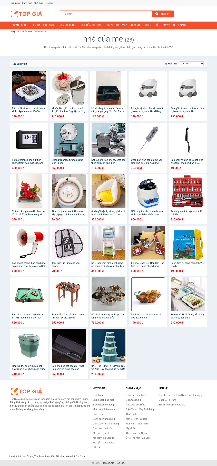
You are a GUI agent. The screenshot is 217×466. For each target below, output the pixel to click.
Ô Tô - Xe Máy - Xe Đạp (138, 437)
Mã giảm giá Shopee (103, 442)
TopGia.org (108, 463)
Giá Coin (80, 456)
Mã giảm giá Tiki (101, 433)
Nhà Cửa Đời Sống (91, 25)
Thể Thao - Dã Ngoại (136, 433)
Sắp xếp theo (170, 63)
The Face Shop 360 (44, 456)
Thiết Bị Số (151, 25)
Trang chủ (15, 3)
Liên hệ (49, 3)
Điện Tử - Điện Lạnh (42, 25)
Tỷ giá (30, 456)
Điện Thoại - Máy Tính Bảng (123, 25)
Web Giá (70, 456)
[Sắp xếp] (191, 63)
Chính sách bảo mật (103, 400)
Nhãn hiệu (27, 31)
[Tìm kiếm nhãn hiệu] (106, 14)
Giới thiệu (38, 3)
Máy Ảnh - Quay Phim (137, 423)
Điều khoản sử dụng (103, 404)
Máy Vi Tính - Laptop (175, 25)
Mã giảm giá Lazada (103, 437)
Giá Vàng (60, 456)
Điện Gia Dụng (67, 25)
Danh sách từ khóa (103, 428)
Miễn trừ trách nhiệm (104, 409)
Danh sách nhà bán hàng (106, 423)
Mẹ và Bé (131, 428)
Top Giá (120, 463)
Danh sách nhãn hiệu (104, 419)
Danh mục (27, 3)
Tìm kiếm (162, 13)
